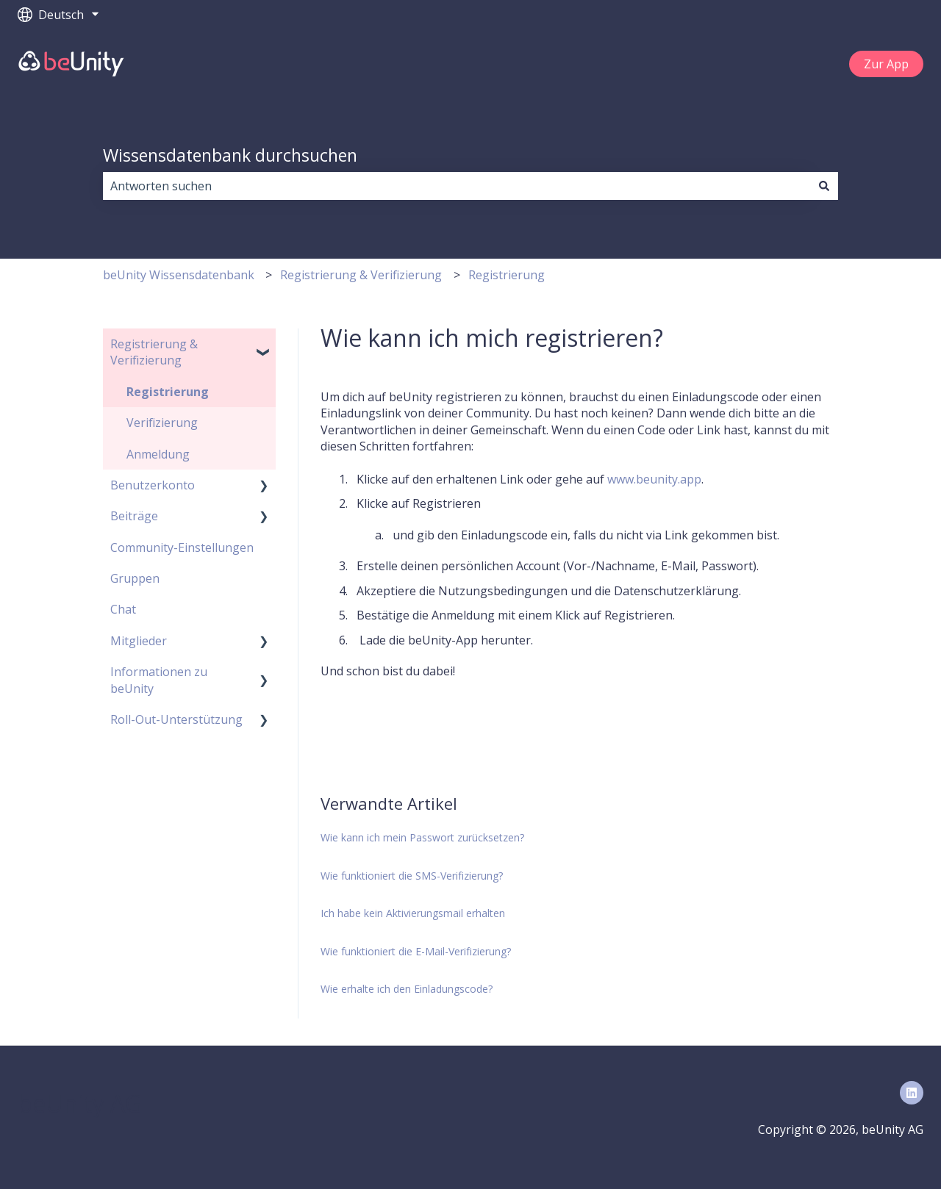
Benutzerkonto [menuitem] (152, 485)
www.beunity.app (654, 479)
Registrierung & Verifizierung (361, 275)
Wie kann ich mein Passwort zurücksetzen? (422, 837)
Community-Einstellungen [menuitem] (182, 547)
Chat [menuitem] (123, 609)
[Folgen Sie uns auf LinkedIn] (911, 1092)
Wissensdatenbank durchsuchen (230, 155)
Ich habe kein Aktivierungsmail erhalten (413, 913)
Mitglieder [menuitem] (138, 641)
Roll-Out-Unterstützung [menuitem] (176, 719)
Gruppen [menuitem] (135, 578)
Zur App (886, 64)
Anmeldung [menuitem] (158, 454)
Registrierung (506, 275)
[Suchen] (824, 186)
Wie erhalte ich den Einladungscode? (407, 989)
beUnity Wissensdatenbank (178, 275)
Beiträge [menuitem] (134, 516)
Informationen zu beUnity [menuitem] (158, 680)
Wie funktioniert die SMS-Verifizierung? (412, 876)
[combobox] (456, 186)
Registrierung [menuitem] (167, 392)
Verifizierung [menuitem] (162, 422)
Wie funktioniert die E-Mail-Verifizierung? (416, 951)
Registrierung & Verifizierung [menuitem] (154, 352)
